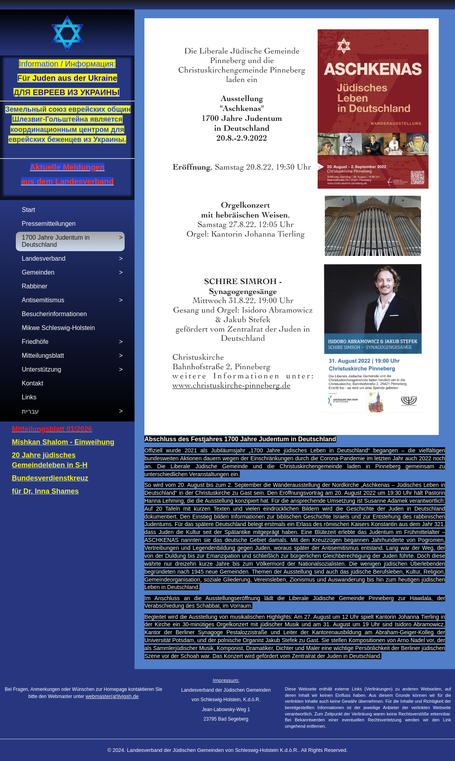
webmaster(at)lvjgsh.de (111, 696)
